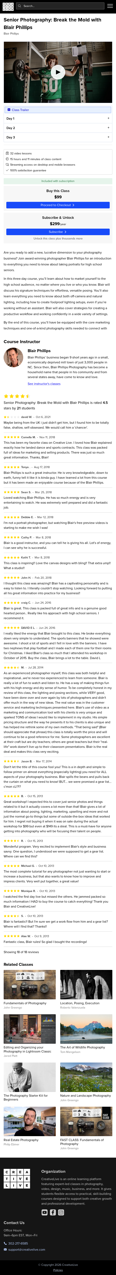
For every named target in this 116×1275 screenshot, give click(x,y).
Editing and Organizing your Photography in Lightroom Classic (27, 1049)
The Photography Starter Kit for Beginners (26, 1097)
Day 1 (10, 118)
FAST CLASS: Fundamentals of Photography (82, 1142)
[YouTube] (44, 1212)
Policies (58, 1270)
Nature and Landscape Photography (85, 1095)
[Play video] (58, 72)
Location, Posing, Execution (80, 1003)
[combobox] (60, 6)
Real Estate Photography (21, 1140)
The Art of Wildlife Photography (82, 1047)
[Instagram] (61, 1212)
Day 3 (11, 137)
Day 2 (11, 128)
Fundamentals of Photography (25, 1003)
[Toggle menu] (110, 6)
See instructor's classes (44, 383)
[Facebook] (53, 1212)
